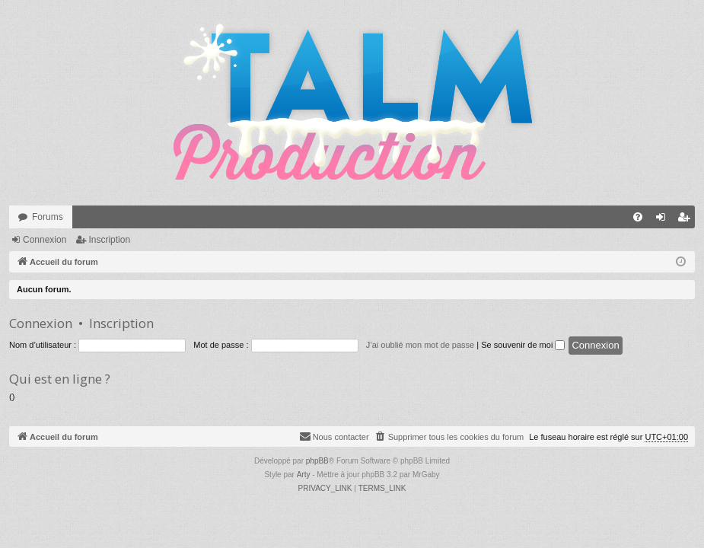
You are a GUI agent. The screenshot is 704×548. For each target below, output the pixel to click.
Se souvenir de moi (523, 344)
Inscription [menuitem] (687, 220)
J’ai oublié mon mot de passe (420, 344)
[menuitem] (637, 217)
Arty (304, 474)
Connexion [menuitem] (664, 220)
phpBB (317, 461)
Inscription (109, 239)
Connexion (44, 239)
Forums (47, 217)
